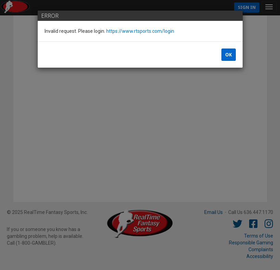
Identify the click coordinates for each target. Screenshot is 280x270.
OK (228, 54)
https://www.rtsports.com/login (140, 31)
